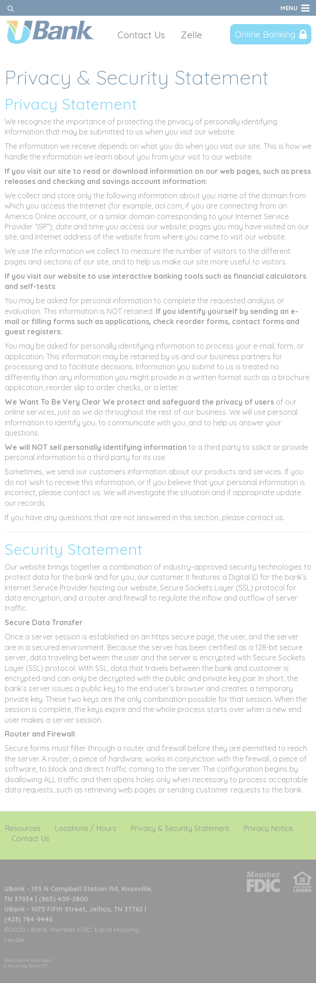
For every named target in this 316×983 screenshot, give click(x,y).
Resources (23, 826)
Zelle (191, 35)
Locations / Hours (85, 826)
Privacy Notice (268, 826)
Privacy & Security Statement (180, 826)
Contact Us (141, 35)
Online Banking (265, 34)
